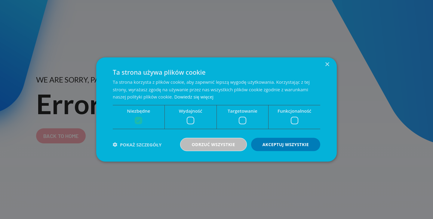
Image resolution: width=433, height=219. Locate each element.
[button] (137, 144)
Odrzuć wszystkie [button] (213, 144)
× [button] (327, 64)
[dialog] (216, 109)
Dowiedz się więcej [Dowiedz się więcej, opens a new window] (193, 97)
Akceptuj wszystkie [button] (286, 144)
